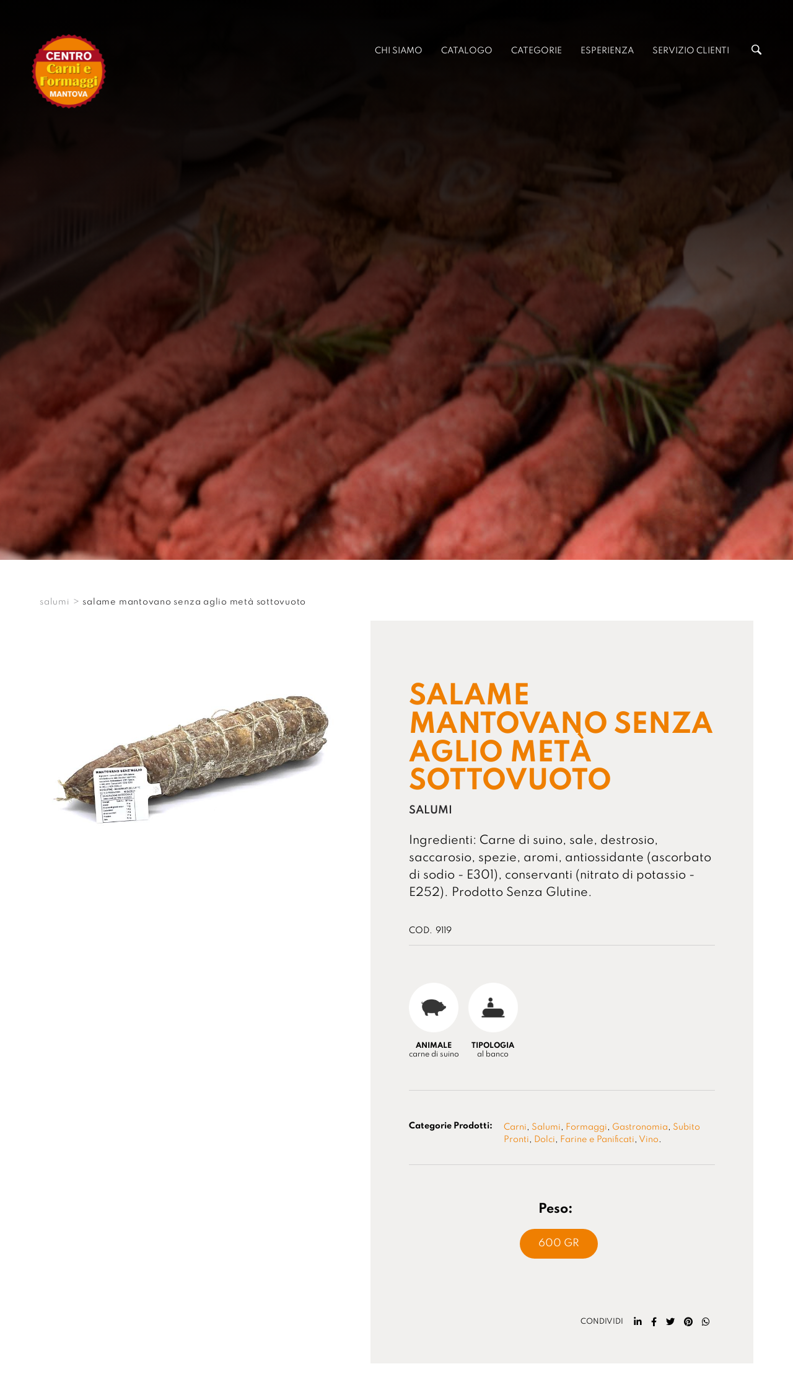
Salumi (546, 1127)
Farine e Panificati (597, 1139)
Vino (649, 1139)
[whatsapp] (706, 1322)
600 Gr (558, 1243)
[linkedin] (638, 1322)
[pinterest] (688, 1322)
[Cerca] (756, 52)
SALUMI (55, 602)
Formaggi (586, 1127)
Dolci (544, 1139)
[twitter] (670, 1322)
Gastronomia (640, 1127)
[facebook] (654, 1322)
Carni (515, 1127)
